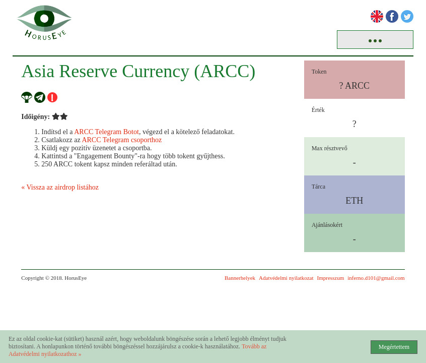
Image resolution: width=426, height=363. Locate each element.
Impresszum (330, 278)
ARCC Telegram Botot (106, 132)
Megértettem (394, 346)
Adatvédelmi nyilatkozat (286, 278)
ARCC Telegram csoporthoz (122, 140)
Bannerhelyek (240, 278)
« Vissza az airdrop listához (60, 187)
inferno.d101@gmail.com (375, 278)
